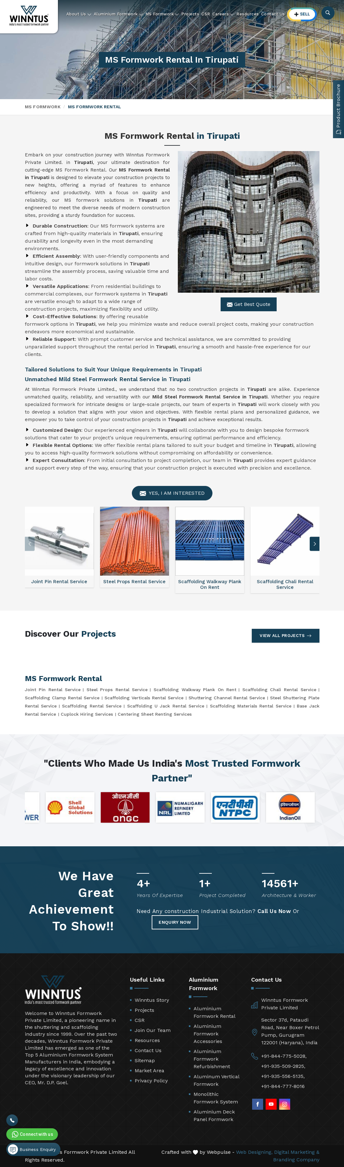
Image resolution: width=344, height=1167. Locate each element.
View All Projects (285, 635)
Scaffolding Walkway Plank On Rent (195, 689)
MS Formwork (162, 14)
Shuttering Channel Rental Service (227, 697)
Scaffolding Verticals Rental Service (143, 697)
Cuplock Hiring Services (87, 714)
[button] (315, 544)
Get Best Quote (248, 304)
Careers (223, 14)
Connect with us (31, 1134)
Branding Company (296, 1160)
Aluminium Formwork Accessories (208, 1033)
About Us (79, 14)
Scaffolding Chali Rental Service (279, 689)
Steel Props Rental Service (117, 689)
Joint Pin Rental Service (53, 689)
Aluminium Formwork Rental (214, 1012)
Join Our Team (153, 1030)
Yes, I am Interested (172, 493)
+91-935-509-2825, (283, 1066)
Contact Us (273, 14)
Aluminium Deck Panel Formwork (214, 1115)
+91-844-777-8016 (283, 1086)
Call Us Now (274, 911)
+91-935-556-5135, (283, 1076)
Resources (247, 14)
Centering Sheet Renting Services (155, 714)
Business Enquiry (32, 1149)
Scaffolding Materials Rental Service (250, 705)
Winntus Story (152, 1000)
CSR (205, 14)
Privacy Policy (151, 1081)
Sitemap (145, 1060)
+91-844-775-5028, (284, 1056)
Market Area (149, 1071)
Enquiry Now (175, 922)
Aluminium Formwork (118, 14)
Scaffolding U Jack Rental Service (166, 705)
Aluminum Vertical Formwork (216, 1080)
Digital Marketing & (296, 1152)
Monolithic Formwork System (216, 1098)
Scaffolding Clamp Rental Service (62, 697)
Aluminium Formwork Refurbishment (212, 1058)
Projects (190, 14)
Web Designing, (254, 1152)
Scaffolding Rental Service (91, 705)
